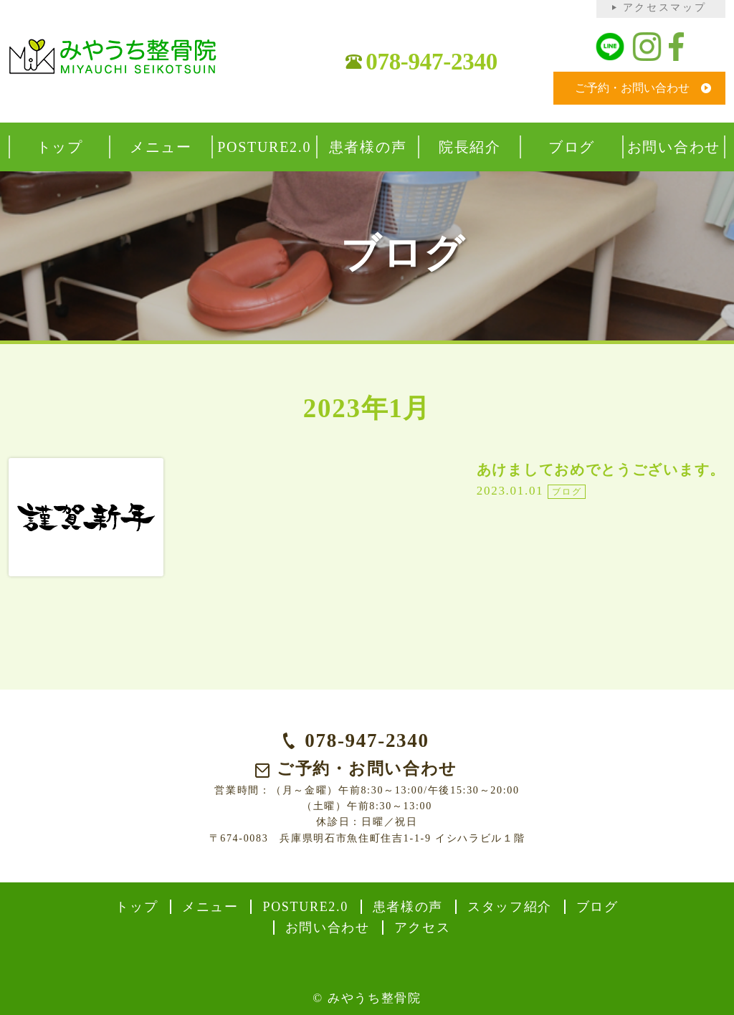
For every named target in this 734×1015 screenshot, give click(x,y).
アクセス (422, 927)
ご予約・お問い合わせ (632, 88)
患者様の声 (408, 907)
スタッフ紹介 (509, 907)
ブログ (597, 907)
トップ (136, 907)
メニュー (210, 907)
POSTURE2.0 (305, 907)
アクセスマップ (665, 7)
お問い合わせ (327, 927)
